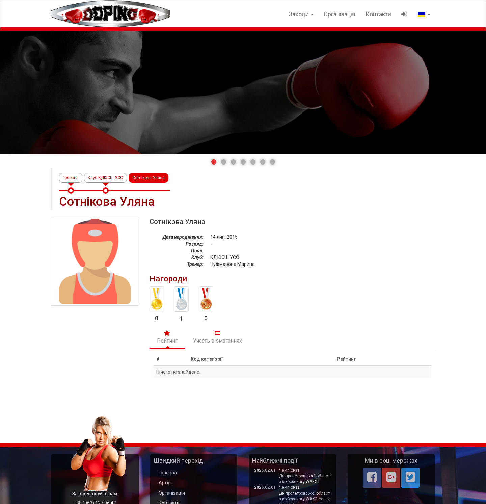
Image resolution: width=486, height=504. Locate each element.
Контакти (378, 14)
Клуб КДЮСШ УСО (105, 177)
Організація (339, 14)
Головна (71, 177)
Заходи (301, 14)
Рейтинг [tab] (167, 337)
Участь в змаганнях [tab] (217, 337)
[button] (214, 162)
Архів (165, 482)
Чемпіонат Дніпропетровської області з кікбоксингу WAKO (305, 476)
